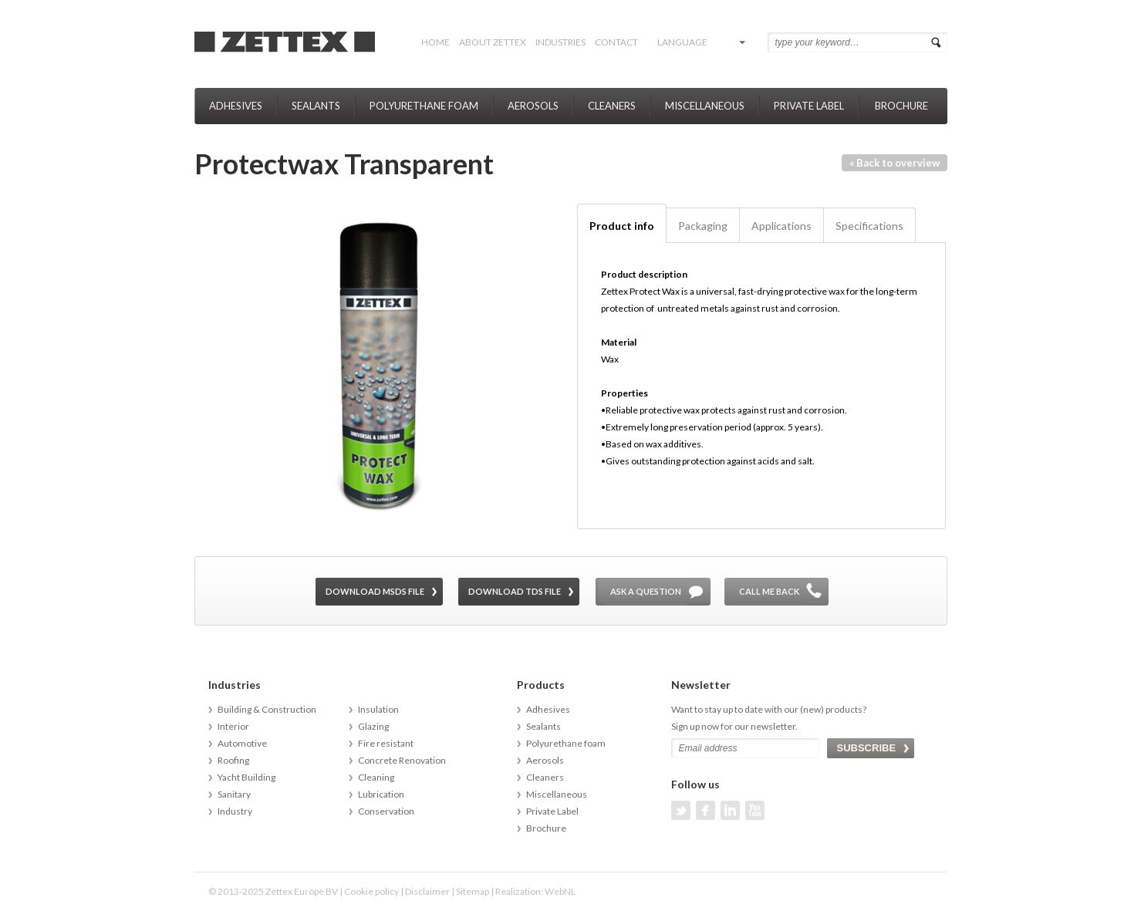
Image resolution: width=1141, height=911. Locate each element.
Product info (621, 225)
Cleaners (612, 106)
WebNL (560, 891)
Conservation (386, 811)
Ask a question (645, 591)
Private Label (809, 106)
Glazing (373, 726)
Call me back (769, 591)
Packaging (702, 225)
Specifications (869, 225)
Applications (781, 225)
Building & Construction (267, 709)
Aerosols (533, 106)
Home (435, 42)
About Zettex (492, 42)
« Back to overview (894, 163)
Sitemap (472, 891)
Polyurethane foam (424, 106)
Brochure (901, 106)
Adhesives (235, 106)
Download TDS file (514, 591)
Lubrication (381, 794)
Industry (235, 811)
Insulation (378, 709)
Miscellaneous (704, 106)
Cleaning (376, 777)
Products (541, 684)
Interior (233, 726)
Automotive (242, 743)
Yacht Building (246, 777)
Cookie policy (371, 891)
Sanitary (234, 794)
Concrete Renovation (402, 760)
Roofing (233, 760)
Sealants (316, 106)
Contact (616, 42)
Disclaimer (427, 891)
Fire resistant (386, 743)
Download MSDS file (375, 591)
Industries (560, 42)
